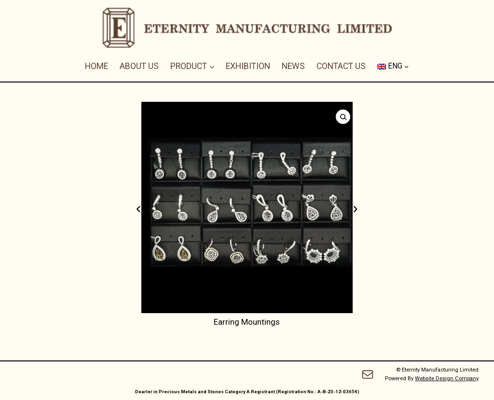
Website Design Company (447, 378)
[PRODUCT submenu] (212, 66)
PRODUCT (188, 66)
